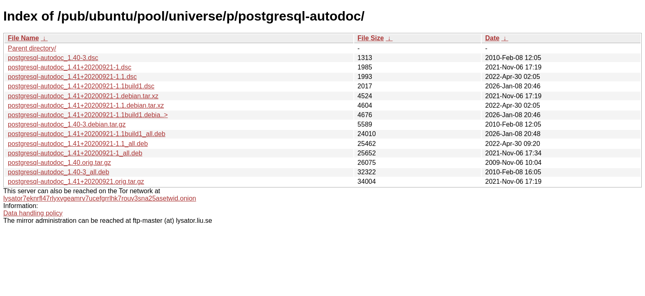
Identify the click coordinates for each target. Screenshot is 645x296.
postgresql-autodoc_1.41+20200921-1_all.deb (75, 153)
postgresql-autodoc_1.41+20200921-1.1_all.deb (78, 143)
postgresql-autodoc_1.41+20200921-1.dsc (69, 67)
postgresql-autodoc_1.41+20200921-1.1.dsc (72, 76)
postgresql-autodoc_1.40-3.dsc (53, 57)
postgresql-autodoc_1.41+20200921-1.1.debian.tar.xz (86, 105)
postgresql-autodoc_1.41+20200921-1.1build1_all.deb (86, 133)
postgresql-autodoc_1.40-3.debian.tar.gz (66, 124)
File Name (23, 38)
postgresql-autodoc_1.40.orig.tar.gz (59, 162)
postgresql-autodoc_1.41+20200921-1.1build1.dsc (81, 86)
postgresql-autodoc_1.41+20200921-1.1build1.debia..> (88, 114)
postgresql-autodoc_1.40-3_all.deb (58, 172)
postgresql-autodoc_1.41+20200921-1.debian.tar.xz (83, 95)
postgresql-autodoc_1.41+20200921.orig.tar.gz (76, 181)
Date (492, 38)
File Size (370, 38)
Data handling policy (33, 213)
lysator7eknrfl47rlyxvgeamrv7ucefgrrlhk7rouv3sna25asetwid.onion (99, 198)
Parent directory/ (32, 48)
